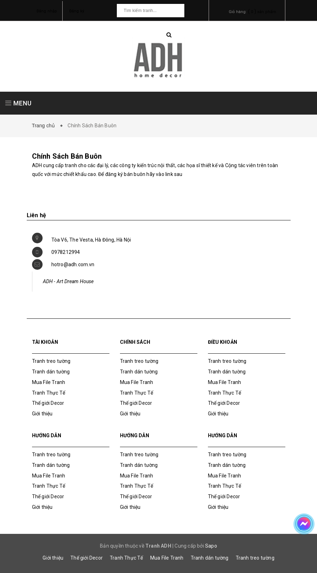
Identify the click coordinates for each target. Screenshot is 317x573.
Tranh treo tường (255, 558)
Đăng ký (76, 11)
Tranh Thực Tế (48, 393)
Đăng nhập (47, 11)
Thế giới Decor (48, 403)
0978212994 (65, 252)
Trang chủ (45, 125)
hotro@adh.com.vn (73, 264)
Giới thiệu (42, 413)
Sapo (211, 546)
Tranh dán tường (51, 371)
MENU (18, 103)
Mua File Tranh (48, 382)
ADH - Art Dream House (68, 281)
